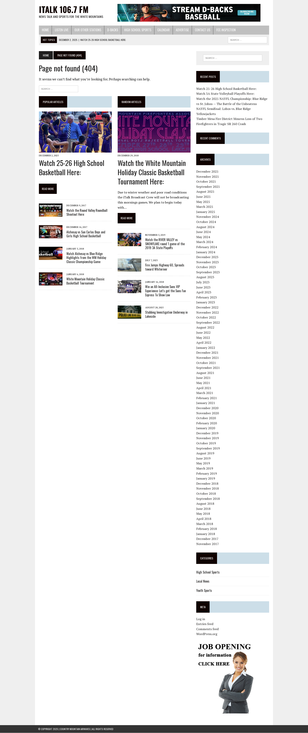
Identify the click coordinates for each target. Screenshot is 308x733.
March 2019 (204, 468)
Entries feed (205, 624)
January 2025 (205, 212)
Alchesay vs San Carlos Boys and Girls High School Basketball (88, 234)
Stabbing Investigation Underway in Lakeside (166, 314)
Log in (200, 619)
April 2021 (204, 388)
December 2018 (207, 483)
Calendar (163, 30)
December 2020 (207, 408)
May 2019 (203, 463)
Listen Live (61, 30)
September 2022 (208, 322)
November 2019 (207, 438)
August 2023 (205, 277)
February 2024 (206, 247)
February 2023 (206, 297)
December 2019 (207, 433)
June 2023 (203, 287)
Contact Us (201, 30)
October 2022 (206, 317)
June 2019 (203, 458)
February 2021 (206, 398)
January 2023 (205, 302)
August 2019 (205, 453)
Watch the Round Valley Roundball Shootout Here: (86, 212)
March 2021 (204, 393)
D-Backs (111, 30)
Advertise (181, 30)
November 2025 (207, 176)
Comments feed (207, 629)
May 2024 (203, 237)
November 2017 (207, 544)
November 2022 (207, 312)
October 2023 (206, 267)
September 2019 (208, 448)
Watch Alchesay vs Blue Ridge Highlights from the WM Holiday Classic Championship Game (85, 257)
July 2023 (203, 282)
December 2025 (207, 171)
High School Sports (136, 30)
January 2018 (205, 534)
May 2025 (203, 202)
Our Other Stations (87, 30)
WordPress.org (206, 634)
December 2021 (207, 353)
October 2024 (206, 222)
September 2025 (208, 186)
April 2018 (204, 519)
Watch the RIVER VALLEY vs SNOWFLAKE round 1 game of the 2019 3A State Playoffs (164, 244)
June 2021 (203, 378)
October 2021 (206, 363)
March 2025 (204, 206)
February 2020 (206, 423)
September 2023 (208, 272)
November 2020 (207, 413)
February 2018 (206, 529)
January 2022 (205, 347)
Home (44, 30)
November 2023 (207, 262)
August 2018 (205, 503)
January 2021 (205, 403)
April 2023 (204, 292)
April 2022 (204, 342)
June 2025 (203, 196)
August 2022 (205, 327)
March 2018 (204, 524)
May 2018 (203, 514)
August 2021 (205, 373)
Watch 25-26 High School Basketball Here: (71, 168)
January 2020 (205, 428)
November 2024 (207, 217)
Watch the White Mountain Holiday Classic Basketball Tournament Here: (151, 172)
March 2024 (204, 242)
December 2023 (207, 257)
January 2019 (205, 478)
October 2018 (206, 493)
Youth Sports (204, 590)
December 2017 (207, 539)
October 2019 (206, 443)
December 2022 (207, 307)
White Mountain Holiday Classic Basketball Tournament (85, 281)
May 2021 (203, 383)
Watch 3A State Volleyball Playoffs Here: (225, 94)
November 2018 (207, 488)
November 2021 (207, 357)
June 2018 (203, 508)
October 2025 (206, 181)
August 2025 (205, 192)
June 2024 (203, 232)
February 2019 (206, 473)
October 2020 (206, 418)
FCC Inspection (225, 30)
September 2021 (208, 368)
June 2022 (203, 332)
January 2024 (205, 252)
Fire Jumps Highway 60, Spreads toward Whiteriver (164, 267)
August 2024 (205, 227)
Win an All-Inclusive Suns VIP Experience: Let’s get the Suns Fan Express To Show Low (165, 291)
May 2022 (203, 337)
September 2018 (208, 498)
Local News (203, 581)
